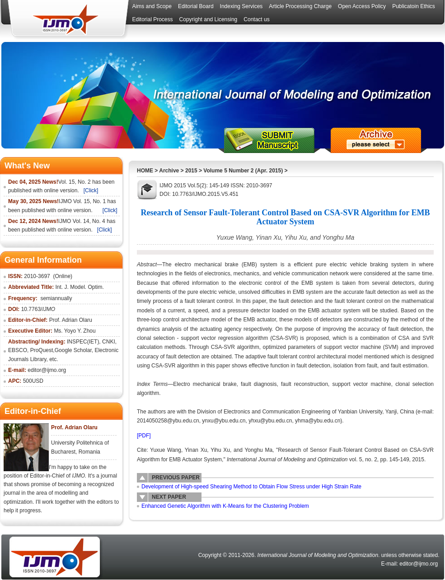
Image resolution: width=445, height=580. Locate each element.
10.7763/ (38, 309)
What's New (27, 165)
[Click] (91, 190)
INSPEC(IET (82, 342)
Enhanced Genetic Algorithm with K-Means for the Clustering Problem (225, 506)
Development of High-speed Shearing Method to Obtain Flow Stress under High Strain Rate (251, 486)
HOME (145, 170)
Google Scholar (73, 350)
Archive (169, 170)
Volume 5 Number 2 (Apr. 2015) (243, 170)
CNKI (108, 342)
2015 (191, 170)
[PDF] (144, 435)
